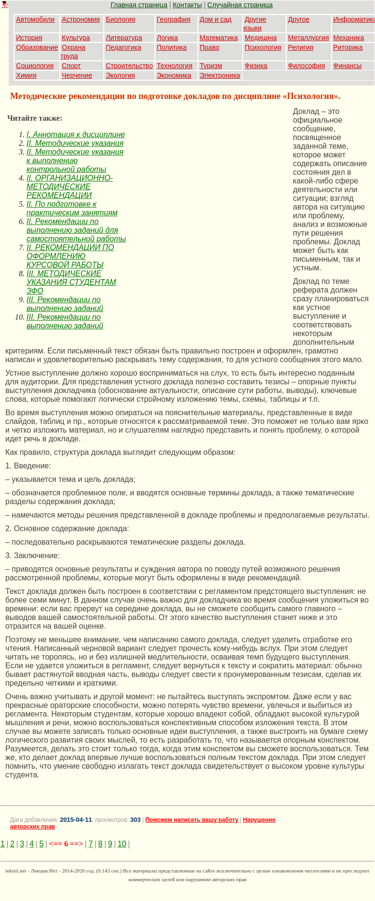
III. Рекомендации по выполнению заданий (65, 304)
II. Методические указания (75, 143)
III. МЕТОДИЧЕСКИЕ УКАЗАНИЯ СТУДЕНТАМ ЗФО (71, 282)
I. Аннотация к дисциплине (76, 134)
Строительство (129, 66)
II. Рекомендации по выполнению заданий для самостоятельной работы (76, 230)
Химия (26, 75)
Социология (35, 66)
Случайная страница (240, 5)
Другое (298, 19)
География (174, 19)
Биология (120, 19)
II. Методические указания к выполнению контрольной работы (75, 160)
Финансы (347, 66)
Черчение (77, 75)
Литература (124, 38)
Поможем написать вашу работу (191, 820)
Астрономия (81, 19)
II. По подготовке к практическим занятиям (72, 208)
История (29, 38)
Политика (172, 47)
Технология (175, 66)
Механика (348, 38)
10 (122, 844)
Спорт (71, 66)
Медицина (261, 38)
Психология (263, 47)
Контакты (187, 5)
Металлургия (308, 38)
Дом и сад (216, 19)
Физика (256, 66)
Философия (306, 66)
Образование (37, 47)
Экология (120, 75)
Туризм (211, 66)
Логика (167, 38)
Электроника (220, 75)
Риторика (348, 47)
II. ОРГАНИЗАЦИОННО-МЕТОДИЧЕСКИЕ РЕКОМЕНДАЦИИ (70, 186)
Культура (76, 38)
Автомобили (35, 19)
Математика (219, 38)
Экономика (174, 75)
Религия (301, 47)
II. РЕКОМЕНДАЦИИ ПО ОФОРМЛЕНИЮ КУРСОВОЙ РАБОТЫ (70, 256)
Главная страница (139, 5)
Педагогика (123, 47)
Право (210, 47)
